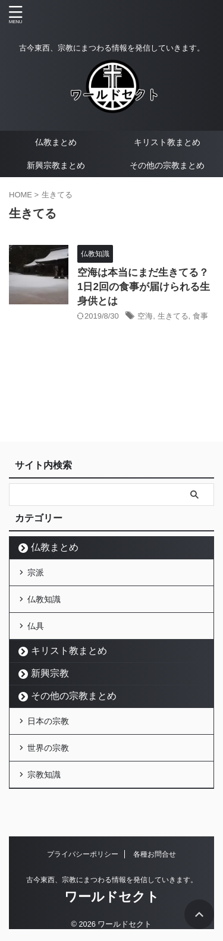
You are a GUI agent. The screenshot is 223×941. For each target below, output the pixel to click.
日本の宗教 (48, 721)
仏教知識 (44, 599)
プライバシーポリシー (82, 854)
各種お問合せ (154, 854)
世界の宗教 (48, 748)
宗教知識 (44, 774)
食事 (200, 315)
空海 (145, 315)
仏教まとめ (56, 142)
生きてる (173, 315)
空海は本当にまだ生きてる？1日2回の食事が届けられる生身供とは (143, 287)
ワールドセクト (111, 896)
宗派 (35, 572)
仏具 (35, 626)
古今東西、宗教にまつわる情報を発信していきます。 (111, 880)
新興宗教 (50, 673)
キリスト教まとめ (167, 142)
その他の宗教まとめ (167, 165)
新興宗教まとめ (56, 165)
